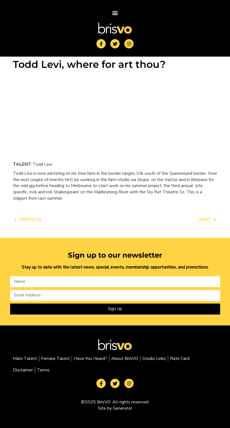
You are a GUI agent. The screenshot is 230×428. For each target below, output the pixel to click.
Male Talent (25, 359)
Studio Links (154, 359)
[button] (115, 12)
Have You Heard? (90, 359)
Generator (122, 408)
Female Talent (55, 359)
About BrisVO (124, 359)
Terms (43, 370)
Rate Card (179, 359)
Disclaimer (23, 370)
